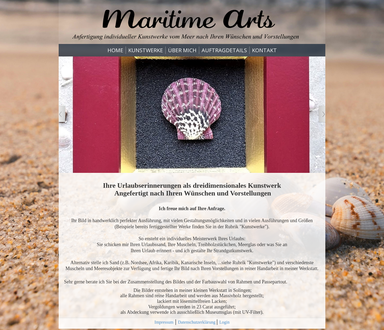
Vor (323, 115)
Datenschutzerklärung (197, 322)
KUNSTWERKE (145, 50)
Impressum (163, 322)
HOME (115, 50)
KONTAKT (264, 50)
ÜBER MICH (182, 50)
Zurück (61, 115)
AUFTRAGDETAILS (224, 50)
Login (224, 322)
